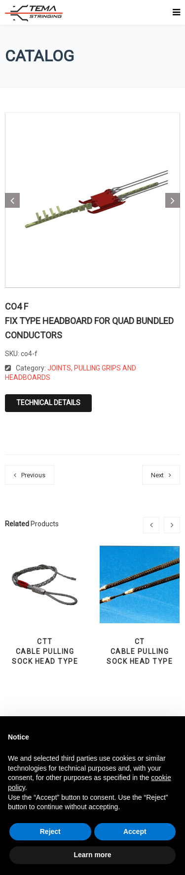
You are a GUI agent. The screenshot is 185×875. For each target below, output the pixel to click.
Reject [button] (50, 831)
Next (157, 475)
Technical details (48, 403)
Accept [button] (135, 831)
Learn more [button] (92, 855)
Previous (33, 475)
